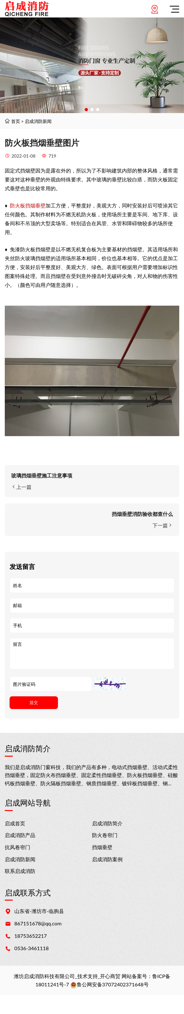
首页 (15, 121)
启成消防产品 (20, 835)
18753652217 (30, 936)
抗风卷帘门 (17, 847)
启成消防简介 (107, 823)
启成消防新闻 (38, 121)
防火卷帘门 (104, 835)
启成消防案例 (107, 859)
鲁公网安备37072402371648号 (109, 984)
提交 (34, 702)
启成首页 (15, 823)
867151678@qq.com (37, 923)
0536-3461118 (31, 948)
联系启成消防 (20, 871)
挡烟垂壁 (102, 847)
